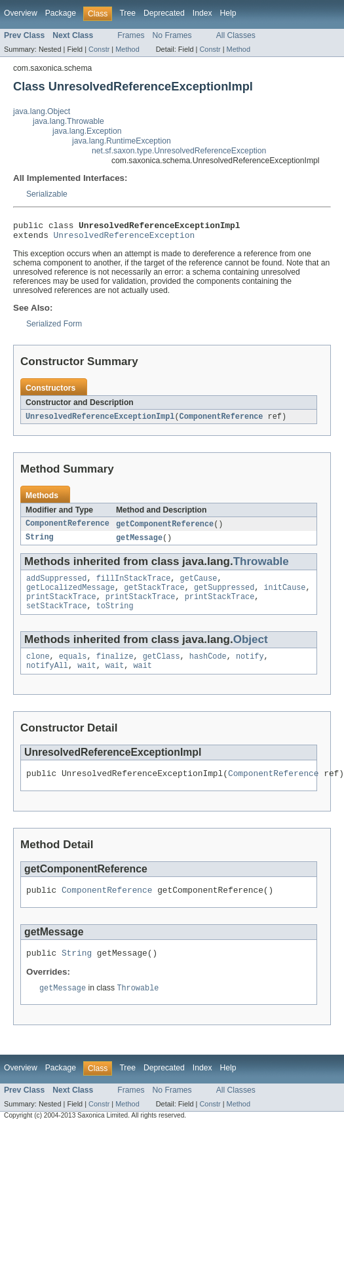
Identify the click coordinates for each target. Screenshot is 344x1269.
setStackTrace (56, 617)
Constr (98, 49)
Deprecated (164, 13)
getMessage (139, 543)
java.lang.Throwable (68, 121)
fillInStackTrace (133, 585)
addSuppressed (56, 585)
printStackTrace (61, 606)
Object (250, 650)
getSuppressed (224, 596)
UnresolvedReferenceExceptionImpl (100, 421)
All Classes (236, 35)
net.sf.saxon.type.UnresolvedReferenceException (179, 150)
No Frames (172, 35)
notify (250, 668)
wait (86, 679)
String (40, 543)
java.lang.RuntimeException (121, 141)
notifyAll (47, 679)
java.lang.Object (41, 111)
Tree (127, 13)
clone (38, 668)
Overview (20, 13)
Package (60, 13)
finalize (115, 668)
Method (127, 49)
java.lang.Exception (86, 131)
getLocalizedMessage (70, 596)
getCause (199, 585)
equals (73, 668)
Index (202, 13)
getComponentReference (165, 529)
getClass (161, 668)
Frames (130, 35)
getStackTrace (154, 596)
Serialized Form (54, 327)
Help (228, 13)
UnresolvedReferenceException (124, 238)
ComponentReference (221, 421)
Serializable (46, 194)
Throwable (261, 567)
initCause (284, 596)
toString (115, 617)
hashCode (208, 668)
